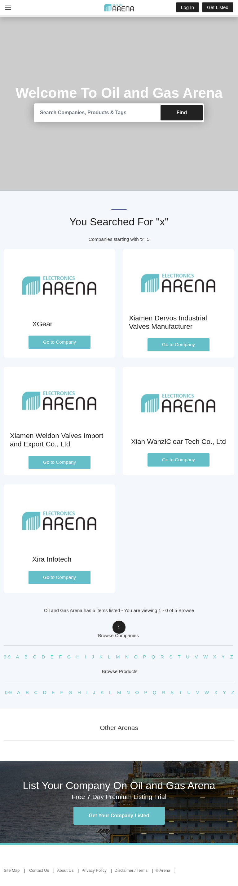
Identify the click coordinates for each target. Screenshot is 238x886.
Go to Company (59, 342)
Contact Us (39, 870)
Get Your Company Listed (119, 815)
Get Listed (217, 7)
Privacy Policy (94, 870)
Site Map (12, 870)
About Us (65, 870)
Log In (187, 7)
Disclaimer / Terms (131, 870)
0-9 (7, 656)
